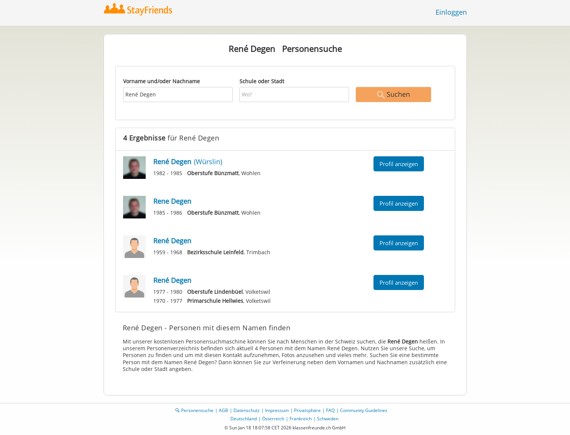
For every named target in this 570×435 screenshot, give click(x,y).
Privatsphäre (307, 410)
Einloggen (451, 12)
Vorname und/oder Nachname (161, 81)
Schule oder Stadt (261, 81)
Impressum (277, 410)
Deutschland (243, 418)
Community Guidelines (363, 410)
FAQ (330, 410)
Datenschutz (246, 410)
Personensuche (197, 410)
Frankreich (301, 418)
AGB (223, 410)
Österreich (273, 418)
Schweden (327, 418)
